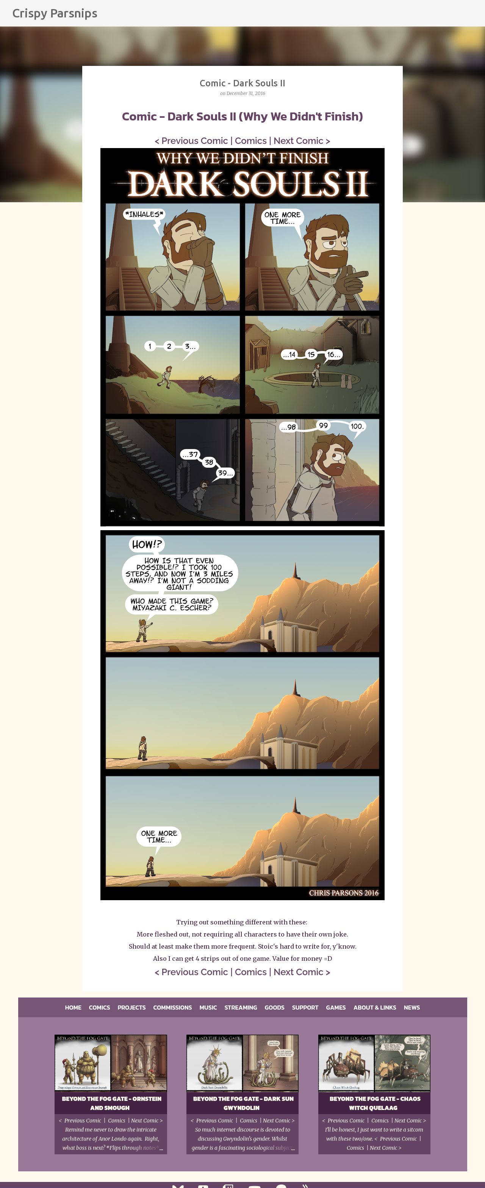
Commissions (172, 1007)
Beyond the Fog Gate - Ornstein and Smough (111, 1103)
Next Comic (299, 140)
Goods (275, 1007)
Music (208, 1007)
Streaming (241, 1007)
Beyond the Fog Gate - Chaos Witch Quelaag (375, 1103)
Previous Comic (194, 140)
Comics (251, 140)
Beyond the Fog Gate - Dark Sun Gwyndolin (243, 1103)
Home (73, 1007)
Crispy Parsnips (54, 13)
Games (336, 1007)
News (412, 1007)
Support (305, 1007)
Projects (132, 1007)
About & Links (375, 1007)
